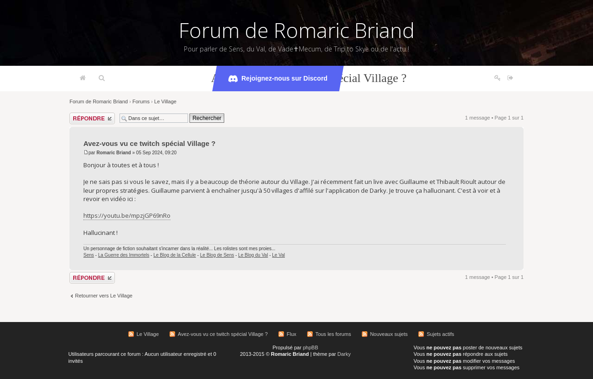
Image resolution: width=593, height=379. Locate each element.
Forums (141, 101)
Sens (88, 255)
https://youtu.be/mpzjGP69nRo (126, 215)
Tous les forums (333, 334)
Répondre (92, 118)
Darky (344, 354)
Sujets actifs (440, 334)
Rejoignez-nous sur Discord (278, 78)
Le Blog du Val (253, 255)
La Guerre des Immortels (124, 255)
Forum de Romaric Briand (297, 30)
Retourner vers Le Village (103, 295)
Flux (291, 334)
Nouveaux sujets (389, 334)
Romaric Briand (113, 152)
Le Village (165, 101)
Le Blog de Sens (217, 255)
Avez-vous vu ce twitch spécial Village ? (149, 143)
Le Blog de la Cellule (174, 255)
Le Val (278, 255)
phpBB (310, 347)
